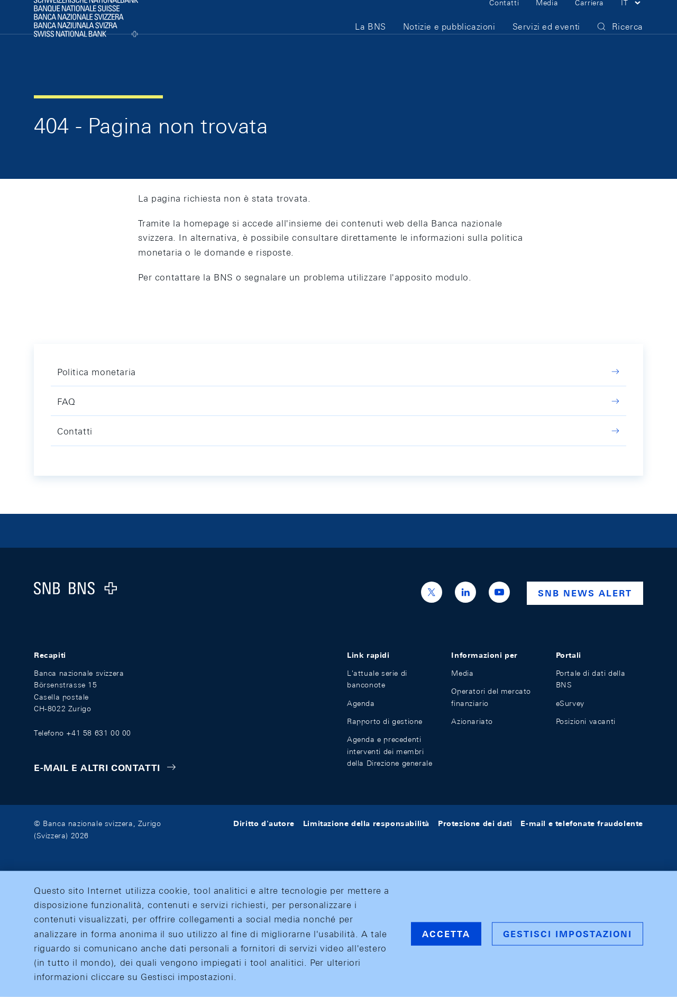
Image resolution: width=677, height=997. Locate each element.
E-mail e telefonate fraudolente (581, 823)
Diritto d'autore (264, 823)
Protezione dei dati (475, 823)
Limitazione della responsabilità (366, 823)
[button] (632, 20)
